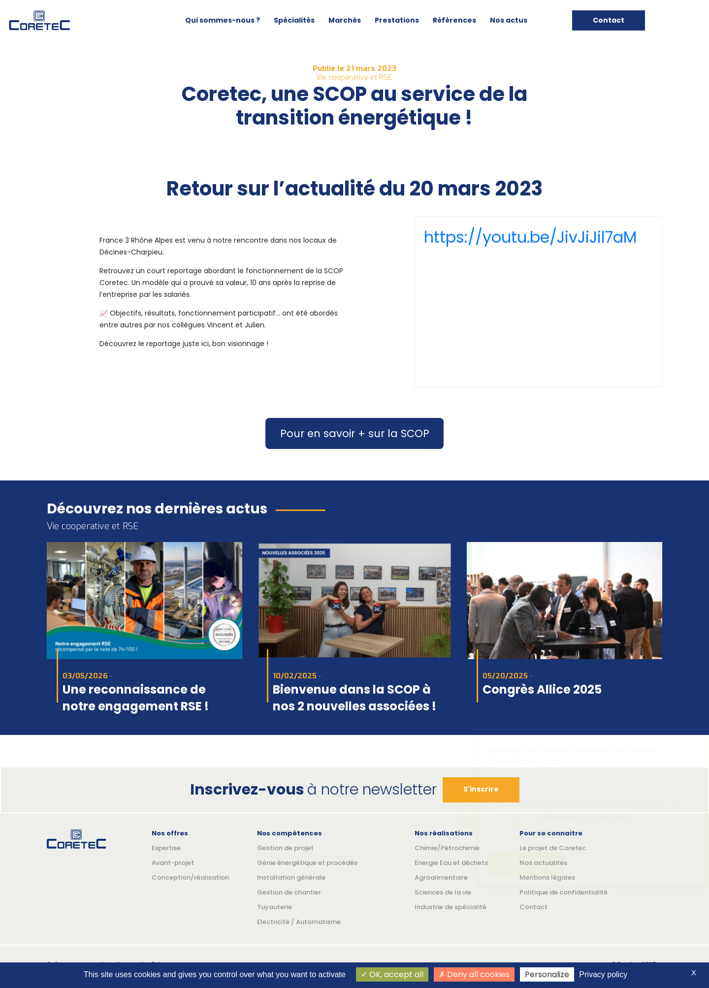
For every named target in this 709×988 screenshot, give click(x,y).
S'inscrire (526, 864)
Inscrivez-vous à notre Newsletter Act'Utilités (571, 751)
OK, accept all (392, 974)
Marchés (344, 20)
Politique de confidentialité (563, 892)
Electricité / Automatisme (299, 921)
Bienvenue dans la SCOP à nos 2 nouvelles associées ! (354, 697)
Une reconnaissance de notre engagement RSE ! (136, 697)
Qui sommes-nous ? (222, 20)
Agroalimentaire (441, 877)
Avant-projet (173, 862)
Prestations (397, 20)
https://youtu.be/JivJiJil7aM (530, 237)
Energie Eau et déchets (451, 862)
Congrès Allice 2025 (542, 689)
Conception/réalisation (190, 877)
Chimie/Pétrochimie (447, 848)
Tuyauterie (274, 907)
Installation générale (291, 877)
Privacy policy (603, 974)
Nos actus (508, 20)
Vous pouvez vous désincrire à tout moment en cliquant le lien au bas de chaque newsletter (582, 835)
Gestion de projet (285, 848)
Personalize (547, 974)
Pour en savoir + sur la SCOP (354, 433)
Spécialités (294, 20)
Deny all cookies (474, 974)
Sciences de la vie (443, 892)
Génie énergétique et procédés (307, 862)
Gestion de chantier (289, 892)
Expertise (166, 848)
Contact (608, 20)
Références (454, 20)
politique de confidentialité (584, 816)
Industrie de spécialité (450, 907)
